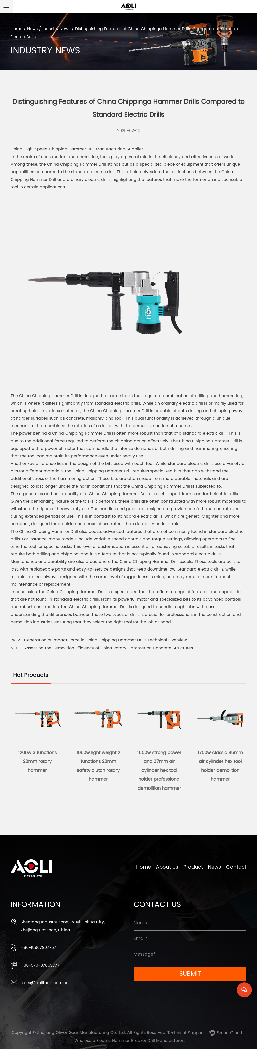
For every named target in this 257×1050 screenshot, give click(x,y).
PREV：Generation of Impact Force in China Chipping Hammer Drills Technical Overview (99, 640)
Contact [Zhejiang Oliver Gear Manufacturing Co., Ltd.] (236, 868)
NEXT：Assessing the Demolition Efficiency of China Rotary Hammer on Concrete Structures (102, 648)
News (32, 29)
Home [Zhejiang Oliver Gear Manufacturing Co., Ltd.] (143, 868)
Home (16, 29)
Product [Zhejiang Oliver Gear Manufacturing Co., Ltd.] (193, 868)
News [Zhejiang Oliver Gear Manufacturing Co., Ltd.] (214, 868)
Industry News (56, 29)
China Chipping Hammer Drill (76, 164)
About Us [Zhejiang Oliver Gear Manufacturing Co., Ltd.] (167, 868)
